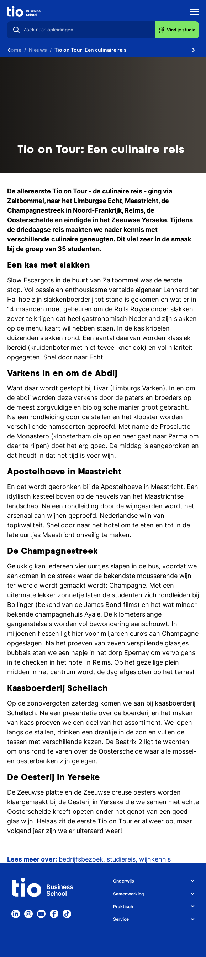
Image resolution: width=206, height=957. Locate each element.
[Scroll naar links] (9, 50)
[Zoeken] (16, 30)
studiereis (121, 859)
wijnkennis (155, 859)
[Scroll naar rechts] (193, 50)
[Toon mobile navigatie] (194, 12)
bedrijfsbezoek (81, 859)
